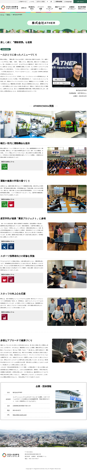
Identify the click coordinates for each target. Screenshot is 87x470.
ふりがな (31, 1)
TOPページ (23, 1)
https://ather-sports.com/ (20, 415)
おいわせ (80, 1)
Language (68, 1)
